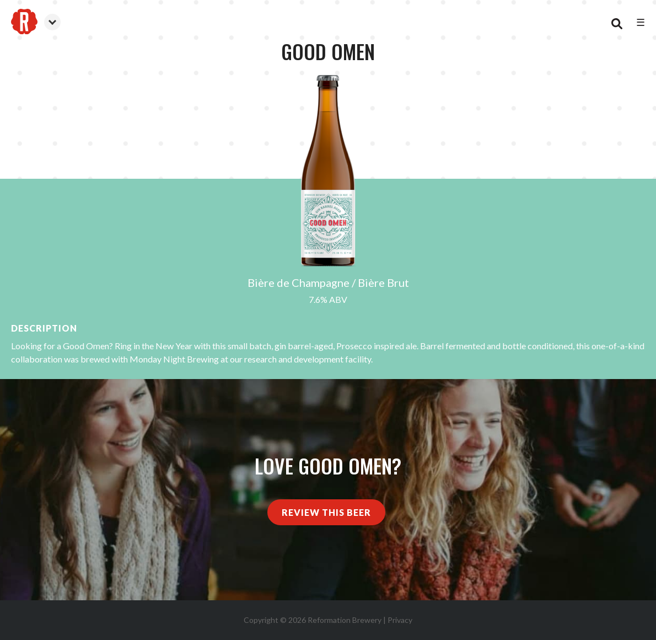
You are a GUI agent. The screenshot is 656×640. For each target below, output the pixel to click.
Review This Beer (326, 512)
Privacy (400, 620)
